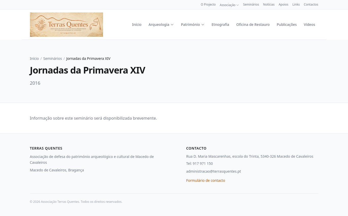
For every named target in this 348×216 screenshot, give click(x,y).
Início (137, 24)
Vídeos (309, 24)
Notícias (269, 5)
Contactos (311, 5)
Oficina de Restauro (253, 24)
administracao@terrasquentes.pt (213, 171)
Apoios (283, 5)
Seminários (251, 5)
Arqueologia (161, 24)
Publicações (287, 24)
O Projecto (208, 5)
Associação (229, 5)
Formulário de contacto (205, 180)
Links (296, 5)
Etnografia (220, 24)
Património (193, 24)
